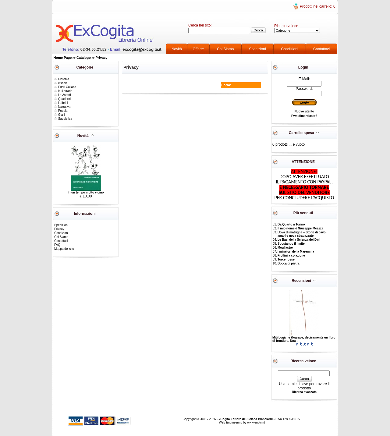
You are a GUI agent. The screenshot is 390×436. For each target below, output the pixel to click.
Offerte (198, 49)
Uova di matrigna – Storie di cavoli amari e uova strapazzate (302, 234)
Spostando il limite (291, 243)
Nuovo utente (304, 111)
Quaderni (62, 99)
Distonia (61, 79)
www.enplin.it (256, 422)
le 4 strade (63, 91)
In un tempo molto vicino (86, 192)
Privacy (102, 57)
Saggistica (63, 118)
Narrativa (62, 106)
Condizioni (289, 49)
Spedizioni (257, 49)
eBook (60, 83)
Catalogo (83, 57)
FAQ (57, 244)
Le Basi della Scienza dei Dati (299, 239)
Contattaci (321, 49)
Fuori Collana (65, 87)
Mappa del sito (64, 248)
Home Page (63, 57)
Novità (177, 49)
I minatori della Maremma (296, 251)
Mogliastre (285, 247)
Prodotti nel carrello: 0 (317, 6)
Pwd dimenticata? (304, 116)
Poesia (60, 110)
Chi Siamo (225, 49)
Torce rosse (286, 259)
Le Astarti (62, 95)
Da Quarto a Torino (291, 224)
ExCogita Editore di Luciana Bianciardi (245, 419)
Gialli (59, 114)
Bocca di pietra (289, 263)
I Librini (61, 103)
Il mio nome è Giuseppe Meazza (300, 228)
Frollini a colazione (291, 255)
